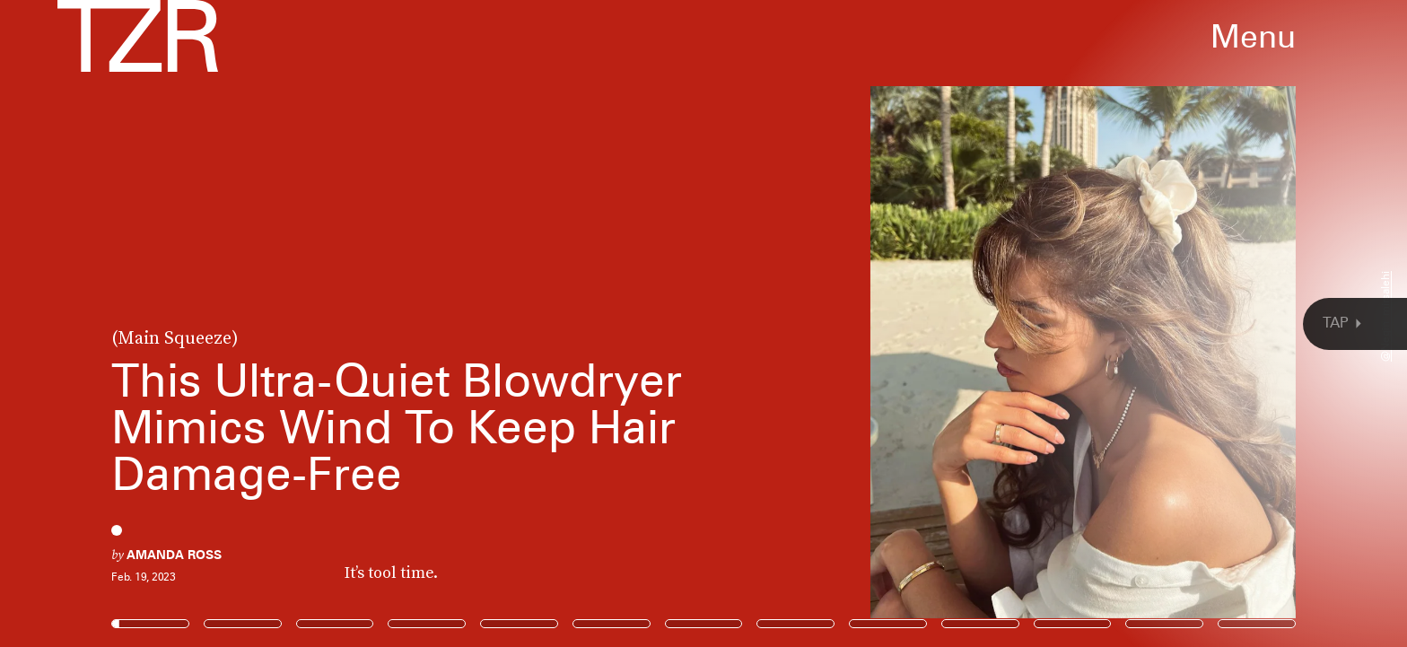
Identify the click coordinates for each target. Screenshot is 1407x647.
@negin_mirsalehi (1385, 316)
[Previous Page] (232, 323)
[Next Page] (935, 323)
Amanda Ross (174, 554)
